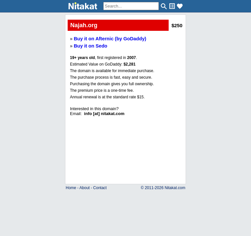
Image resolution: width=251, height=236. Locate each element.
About (84, 188)
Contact (100, 188)
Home (71, 188)
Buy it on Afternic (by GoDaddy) (110, 38)
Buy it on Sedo (91, 46)
